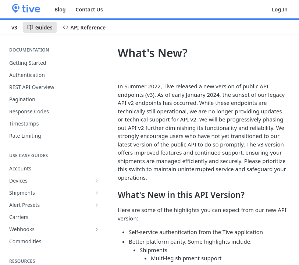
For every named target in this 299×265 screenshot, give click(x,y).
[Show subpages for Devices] (97, 181)
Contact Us (89, 9)
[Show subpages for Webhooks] (97, 229)
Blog (60, 9)
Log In (280, 9)
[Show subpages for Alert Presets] (97, 205)
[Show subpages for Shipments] (97, 193)
